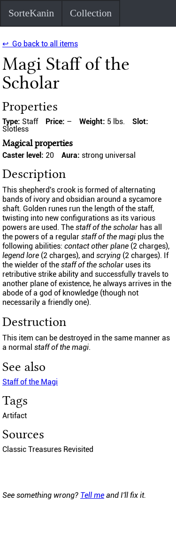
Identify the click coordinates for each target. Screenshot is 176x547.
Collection (91, 13)
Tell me (92, 495)
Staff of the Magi (30, 381)
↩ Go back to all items (40, 43)
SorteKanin (31, 13)
